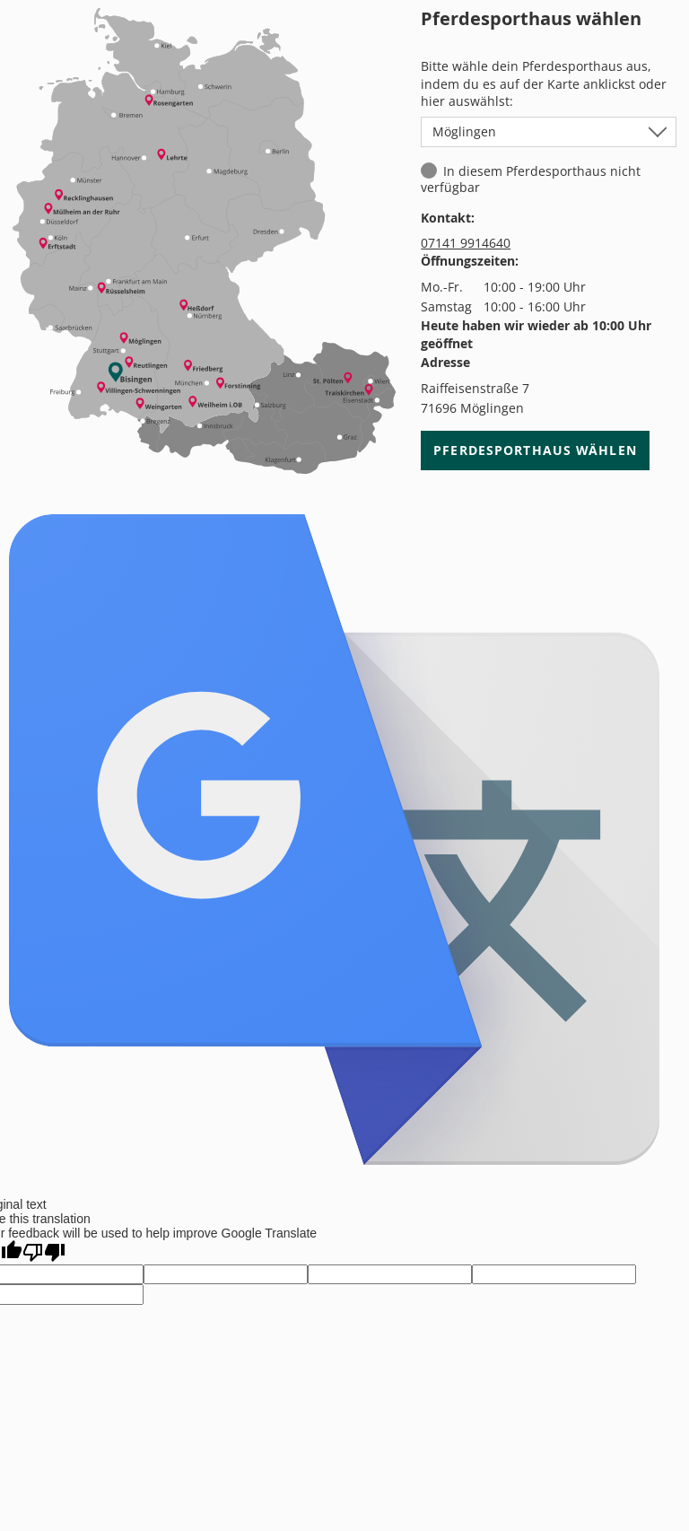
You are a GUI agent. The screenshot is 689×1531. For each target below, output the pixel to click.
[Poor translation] (43, 1252)
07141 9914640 (465, 242)
